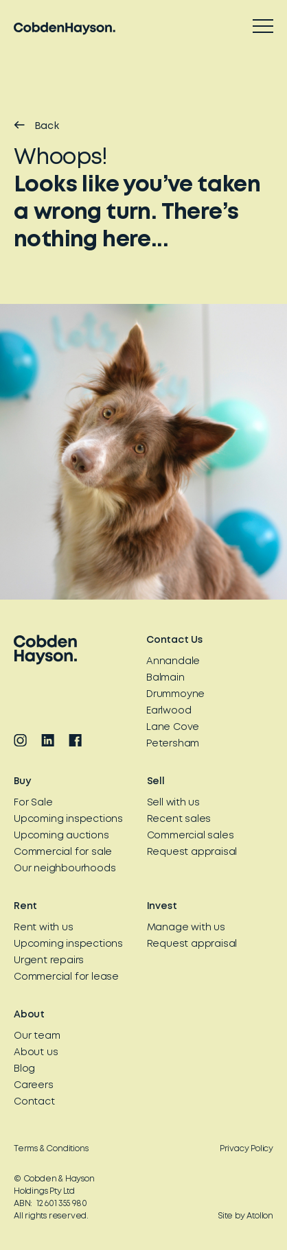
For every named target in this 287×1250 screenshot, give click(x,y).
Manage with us (186, 927)
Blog (24, 1069)
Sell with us (173, 803)
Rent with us (43, 927)
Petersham (172, 744)
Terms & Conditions (51, 1149)
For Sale (33, 803)
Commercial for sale (63, 852)
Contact (34, 1102)
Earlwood (168, 711)
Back (36, 125)
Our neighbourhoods (64, 868)
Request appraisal (192, 852)
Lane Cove (172, 727)
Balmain (165, 678)
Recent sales (179, 819)
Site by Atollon (245, 1216)
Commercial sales (190, 836)
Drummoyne (175, 694)
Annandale (173, 661)
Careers (34, 1085)
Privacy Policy (246, 1149)
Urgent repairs (49, 960)
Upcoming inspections (68, 819)
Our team (37, 1036)
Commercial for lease (66, 977)
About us (36, 1052)
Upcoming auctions (61, 836)
